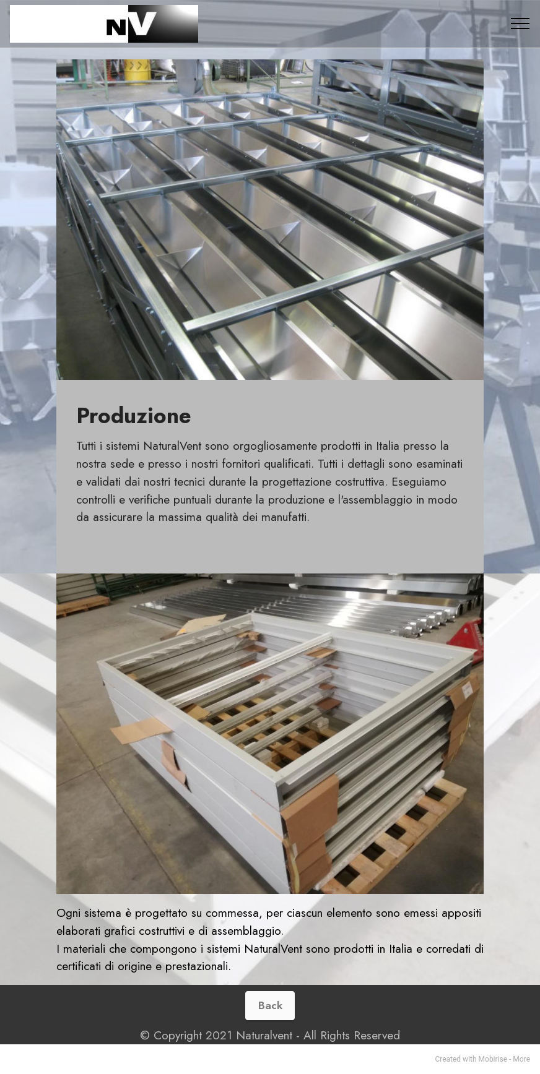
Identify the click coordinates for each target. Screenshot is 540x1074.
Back (270, 1005)
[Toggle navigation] (520, 23)
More (521, 1059)
